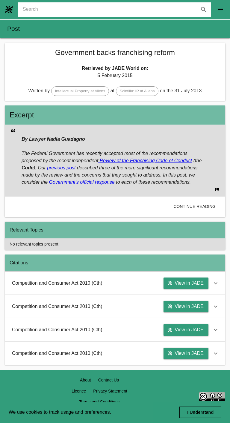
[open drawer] (220, 9)
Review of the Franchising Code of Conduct (145, 160)
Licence (79, 391)
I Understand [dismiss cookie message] (200, 412)
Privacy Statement (110, 391)
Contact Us (108, 380)
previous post (61, 167)
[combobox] (117, 9)
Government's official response (82, 182)
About (85, 380)
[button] (80, 91)
